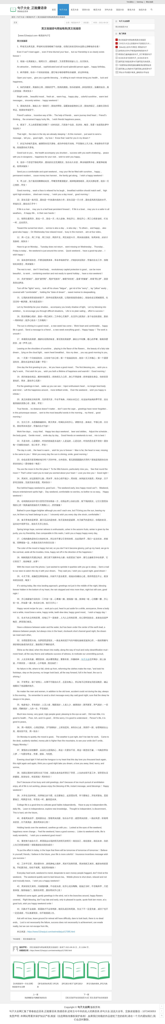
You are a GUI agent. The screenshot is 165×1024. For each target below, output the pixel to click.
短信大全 (143, 10)
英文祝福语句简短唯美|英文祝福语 (51, 17)
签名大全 (131, 10)
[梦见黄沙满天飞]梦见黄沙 (72, 984)
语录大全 (86, 10)
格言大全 (97, 10)
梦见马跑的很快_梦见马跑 (96, 984)
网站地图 (149, 2)
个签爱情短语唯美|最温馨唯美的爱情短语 (134, 65)
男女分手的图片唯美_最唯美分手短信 (134, 72)
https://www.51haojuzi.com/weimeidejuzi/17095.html (51, 932)
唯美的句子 (30, 17)
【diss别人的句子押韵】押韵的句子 (132, 47)
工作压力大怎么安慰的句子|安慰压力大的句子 (136, 43)
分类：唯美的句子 (73, 23)
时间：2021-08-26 (100, 23)
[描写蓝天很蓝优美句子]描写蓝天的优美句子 (136, 62)
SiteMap (140, 2)
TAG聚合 (130, 2)
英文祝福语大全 (29, 939)
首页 (54, 10)
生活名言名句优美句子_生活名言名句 (133, 58)
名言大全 (75, 10)
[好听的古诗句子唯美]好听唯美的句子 (133, 51)
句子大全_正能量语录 (32, 8)
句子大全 (63, 10)
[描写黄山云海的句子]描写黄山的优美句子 (135, 69)
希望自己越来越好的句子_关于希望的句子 (135, 54)
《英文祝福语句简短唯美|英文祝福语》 (44, 947)
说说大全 (120, 10)
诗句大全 (109, 10)
